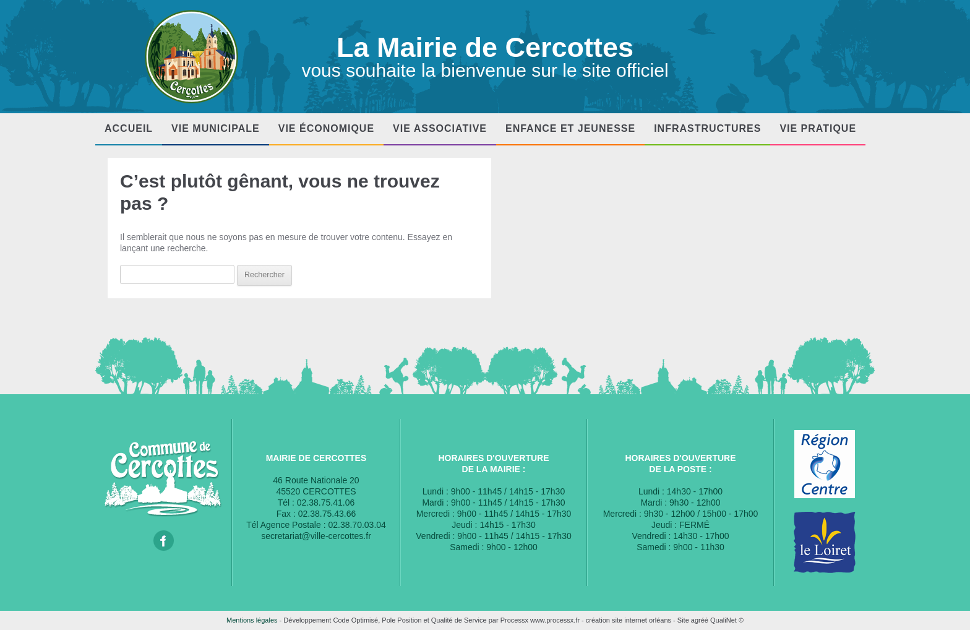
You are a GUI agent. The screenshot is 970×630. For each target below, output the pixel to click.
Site (683, 620)
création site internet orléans (628, 620)
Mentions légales (252, 620)
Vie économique (326, 128)
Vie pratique (817, 128)
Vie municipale (215, 128)
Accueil (129, 128)
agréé (699, 620)
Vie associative (440, 128)
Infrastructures (707, 128)
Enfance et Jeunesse (570, 128)
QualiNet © (727, 620)
